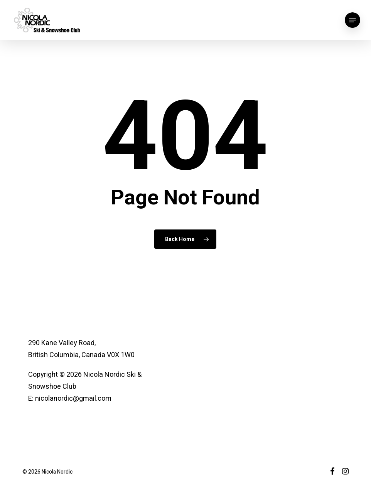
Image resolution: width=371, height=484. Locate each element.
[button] (352, 20)
